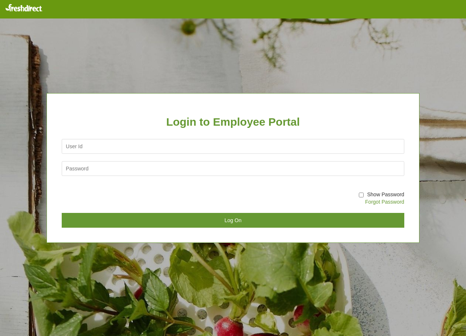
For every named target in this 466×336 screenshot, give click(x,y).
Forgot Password (384, 202)
